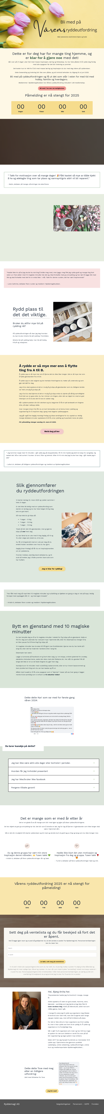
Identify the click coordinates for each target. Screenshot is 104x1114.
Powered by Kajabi (94, 1109)
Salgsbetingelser (63, 1103)
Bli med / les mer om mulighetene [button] (52, 88)
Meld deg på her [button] (52, 431)
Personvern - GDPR (81, 1103)
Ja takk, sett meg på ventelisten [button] (52, 962)
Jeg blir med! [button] (52, 1090)
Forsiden (95, 1103)
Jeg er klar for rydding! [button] (52, 568)
